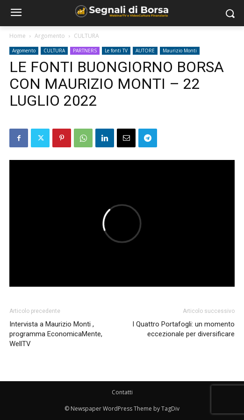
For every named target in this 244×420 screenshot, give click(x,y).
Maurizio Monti (180, 50)
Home (17, 36)
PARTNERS (85, 50)
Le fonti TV (116, 50)
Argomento (50, 36)
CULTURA (86, 36)
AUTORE (145, 50)
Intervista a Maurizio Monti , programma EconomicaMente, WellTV (55, 334)
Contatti (122, 392)
